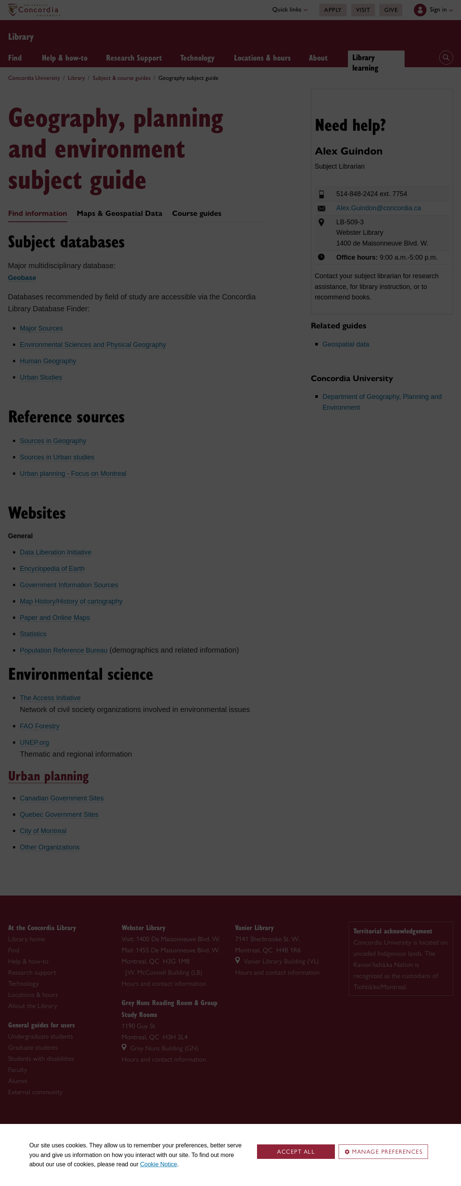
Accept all (296, 1151)
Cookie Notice (158, 1164)
